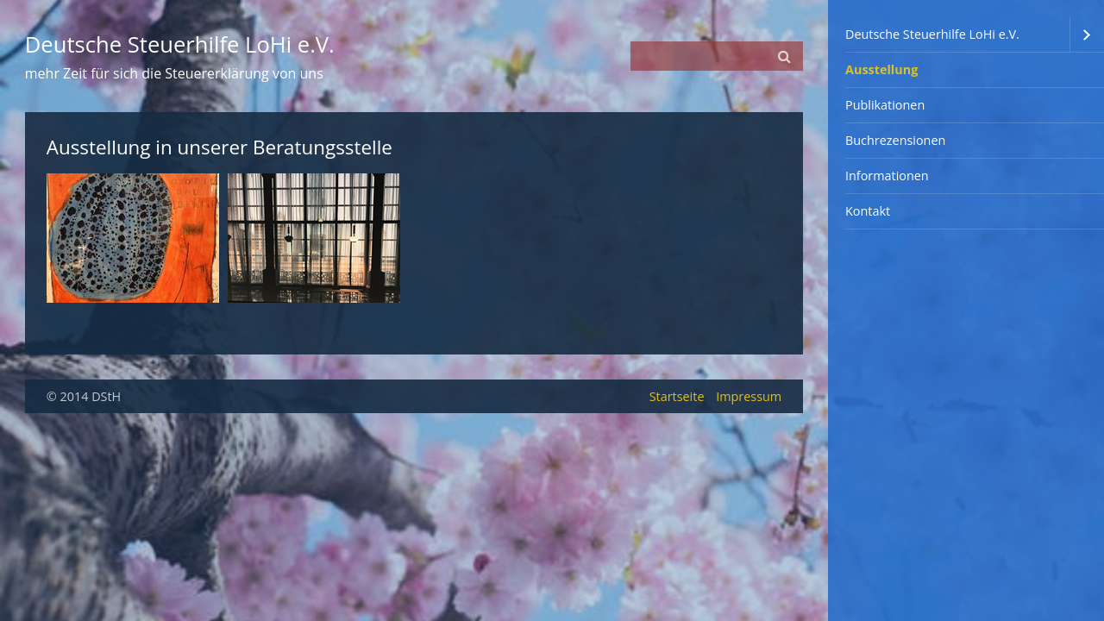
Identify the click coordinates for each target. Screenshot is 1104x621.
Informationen (887, 175)
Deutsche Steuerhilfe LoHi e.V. (932, 34)
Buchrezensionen (895, 140)
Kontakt (867, 211)
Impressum (748, 396)
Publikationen (885, 105)
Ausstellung (881, 69)
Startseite (677, 396)
